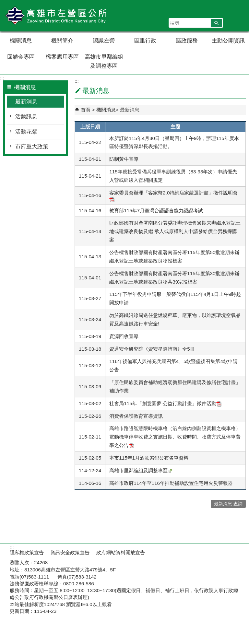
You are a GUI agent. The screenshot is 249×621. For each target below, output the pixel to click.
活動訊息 (26, 116)
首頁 (85, 109)
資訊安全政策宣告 (70, 552)
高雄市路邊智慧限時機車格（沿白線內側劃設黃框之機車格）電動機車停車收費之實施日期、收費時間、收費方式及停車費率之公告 (175, 437)
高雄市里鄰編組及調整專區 (104, 61)
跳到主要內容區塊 (3, 3)
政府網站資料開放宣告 (120, 552)
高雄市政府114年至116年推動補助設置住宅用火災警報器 (171, 483)
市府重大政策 (31, 147)
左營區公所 (55, 16)
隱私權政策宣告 (27, 552)
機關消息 (21, 41)
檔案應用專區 (62, 57)
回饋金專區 (21, 57)
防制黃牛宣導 (123, 159)
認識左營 (104, 41)
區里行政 (145, 41)
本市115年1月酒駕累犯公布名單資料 (148, 458)
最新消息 (26, 102)
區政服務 (187, 41)
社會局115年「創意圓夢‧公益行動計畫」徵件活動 (165, 403)
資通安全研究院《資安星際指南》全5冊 (152, 349)
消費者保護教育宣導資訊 (136, 416)
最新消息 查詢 (228, 503)
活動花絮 (26, 132)
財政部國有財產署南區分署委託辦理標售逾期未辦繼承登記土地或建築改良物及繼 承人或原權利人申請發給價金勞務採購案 (175, 231)
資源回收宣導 (123, 336)
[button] (216, 23)
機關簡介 (62, 41)
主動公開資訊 (228, 41)
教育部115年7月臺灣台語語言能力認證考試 (156, 210)
